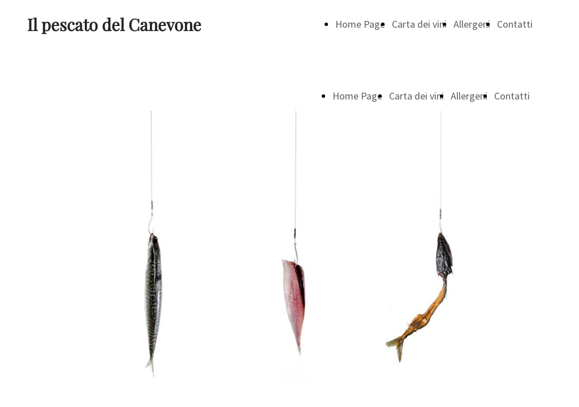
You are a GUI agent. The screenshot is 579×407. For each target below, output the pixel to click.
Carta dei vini (419, 24)
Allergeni (471, 24)
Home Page (360, 24)
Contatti (515, 24)
